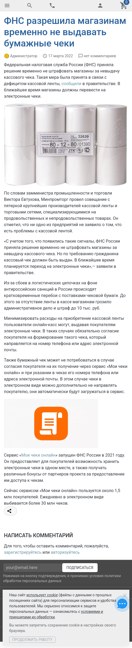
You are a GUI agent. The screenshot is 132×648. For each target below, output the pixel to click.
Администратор (23, 56)
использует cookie (42, 595)
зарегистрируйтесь (22, 552)
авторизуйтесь (65, 552)
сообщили (71, 83)
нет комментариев (100, 56)
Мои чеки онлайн (38, 455)
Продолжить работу (32, 639)
